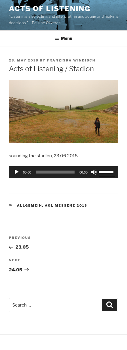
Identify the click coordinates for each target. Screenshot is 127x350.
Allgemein (29, 205)
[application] (63, 172)
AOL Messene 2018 (66, 205)
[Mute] (94, 172)
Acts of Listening (49, 8)
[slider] (55, 172)
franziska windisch (71, 60)
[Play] (16, 172)
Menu (63, 38)
